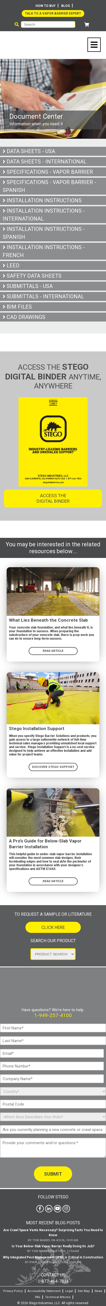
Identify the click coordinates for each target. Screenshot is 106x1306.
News (98, 1289)
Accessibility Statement (44, 1289)
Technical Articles (57, 1295)
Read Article (53, 880)
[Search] (48, 24)
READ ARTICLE (53, 650)
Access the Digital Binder (53, 497)
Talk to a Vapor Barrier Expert (53, 13)
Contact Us (53, 1273)
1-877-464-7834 (53, 1279)
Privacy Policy (13, 1289)
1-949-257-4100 (53, 1014)
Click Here (53, 926)
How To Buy (46, 5)
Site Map (84, 1289)
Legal (69, 1289)
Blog (65, 5)
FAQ (37, 1295)
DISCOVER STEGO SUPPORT (53, 766)
